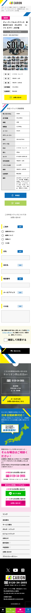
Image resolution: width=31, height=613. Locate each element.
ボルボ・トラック (9, 529)
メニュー (28, 610)
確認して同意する (17, 339)
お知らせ (6, 538)
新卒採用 (6, 543)
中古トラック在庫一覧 (19, 7)
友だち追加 (17, 493)
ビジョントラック (9, 534)
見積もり (8, 239)
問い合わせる (16, 351)
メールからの (15, 400)
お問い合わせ (20, 610)
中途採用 (6, 547)
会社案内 (6, 520)
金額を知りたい (10, 231)
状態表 (17, 203)
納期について (9, 235)
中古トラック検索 (11, 610)
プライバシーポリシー (10, 556)
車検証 (17, 195)
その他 (7, 243)
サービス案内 (8, 7)
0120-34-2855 (18, 381)
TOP (2, 7)
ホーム (2, 610)
